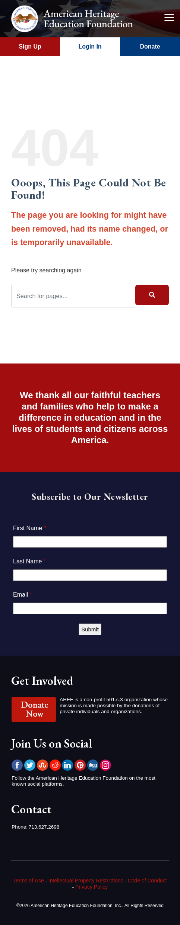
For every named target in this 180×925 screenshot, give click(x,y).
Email (22, 594)
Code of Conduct (147, 881)
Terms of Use (28, 881)
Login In (89, 46)
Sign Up (30, 46)
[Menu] (169, 17)
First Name (29, 528)
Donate (150, 46)
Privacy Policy (91, 887)
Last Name (29, 561)
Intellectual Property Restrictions (85, 881)
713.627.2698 (44, 827)
